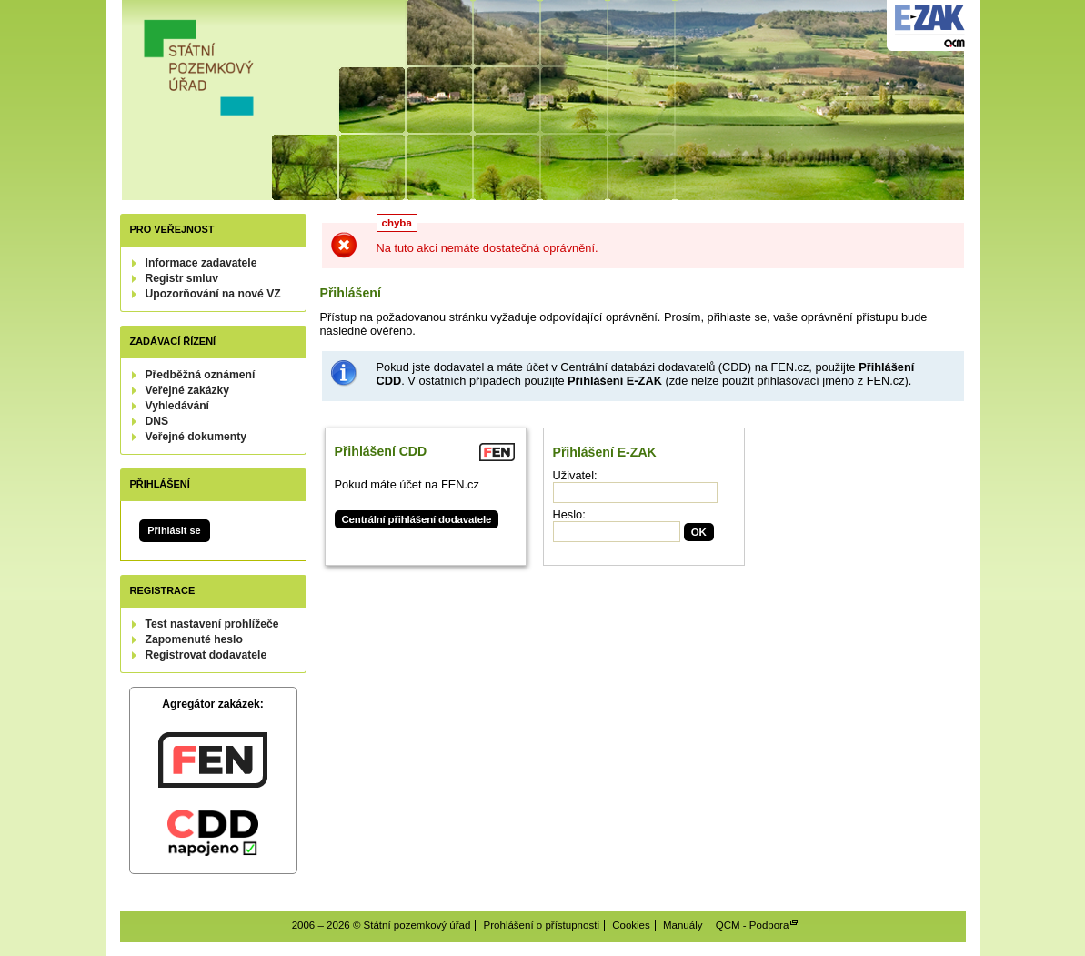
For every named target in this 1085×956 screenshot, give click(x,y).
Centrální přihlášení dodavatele (417, 519)
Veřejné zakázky (188, 390)
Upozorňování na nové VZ (213, 293)
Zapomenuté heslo (194, 639)
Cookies (631, 925)
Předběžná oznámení (201, 374)
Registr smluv (182, 278)
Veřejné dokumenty (196, 436)
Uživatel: (575, 475)
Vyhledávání (178, 405)
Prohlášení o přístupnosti (541, 925)
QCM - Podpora (752, 925)
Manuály (683, 925)
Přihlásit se (173, 530)
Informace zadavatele (201, 263)
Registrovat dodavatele (206, 655)
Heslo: (569, 514)
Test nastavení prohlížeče (212, 624)
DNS (157, 421)
